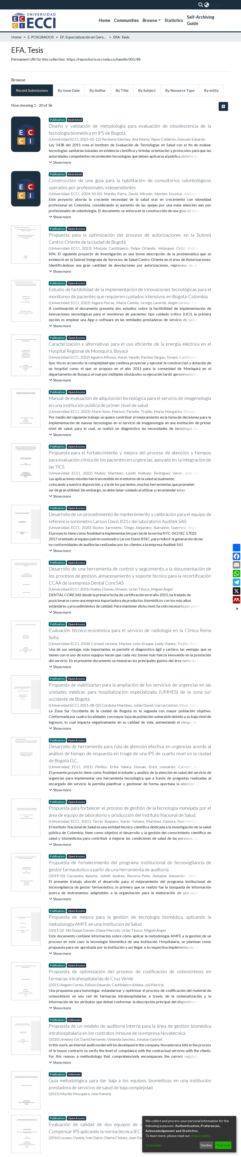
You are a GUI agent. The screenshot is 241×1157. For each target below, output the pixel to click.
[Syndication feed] (223, 106)
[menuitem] (206, 5)
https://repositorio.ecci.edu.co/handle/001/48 (104, 59)
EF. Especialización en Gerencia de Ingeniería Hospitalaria (83, 37)
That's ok (223, 1145)
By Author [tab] (97, 90)
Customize (153, 1145)
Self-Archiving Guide (200, 20)
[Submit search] (201, 5)
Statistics (174, 20)
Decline (206, 1145)
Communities (126, 20)
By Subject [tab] (147, 90)
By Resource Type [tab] (179, 90)
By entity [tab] (211, 90)
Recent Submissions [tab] (32, 90)
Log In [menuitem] (216, 4)
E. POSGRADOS (41, 37)
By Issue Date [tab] (69, 90)
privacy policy (200, 1136)
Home (104, 20)
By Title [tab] (122, 90)
